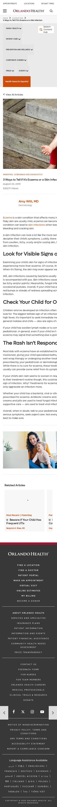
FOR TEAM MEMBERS (28, 680)
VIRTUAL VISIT (28, 585)
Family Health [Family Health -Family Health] (12, 28)
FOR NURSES (28, 674)
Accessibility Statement (28, 744)
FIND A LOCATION (28, 565)
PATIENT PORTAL (28, 575)
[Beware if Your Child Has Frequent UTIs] (25, 501)
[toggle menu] (5, 11)
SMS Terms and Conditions (28, 738)
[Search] (51, 11)
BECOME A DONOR (28, 601)
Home (5, 18)
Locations (29, 3)
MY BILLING (29, 596)
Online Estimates (28, 591)
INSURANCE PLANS (28, 623)
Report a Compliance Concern (28, 749)
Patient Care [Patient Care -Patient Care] (12, 39)
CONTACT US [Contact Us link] (29, 664)
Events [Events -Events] (22, 71)
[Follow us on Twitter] (23, 712)
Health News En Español (16, 81)
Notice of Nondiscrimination (28, 725)
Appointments (10, 3)
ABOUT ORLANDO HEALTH (29, 613)
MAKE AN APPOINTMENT (29, 580)
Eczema (7, 217)
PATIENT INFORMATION (28, 628)
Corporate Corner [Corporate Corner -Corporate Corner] (15, 60)
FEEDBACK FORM (28, 669)
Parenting (8, 175)
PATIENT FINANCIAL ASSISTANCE (28, 638)
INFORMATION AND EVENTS (28, 633)
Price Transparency (28, 652)
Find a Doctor (28, 570)
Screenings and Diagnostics (28, 175)
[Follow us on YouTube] (42, 711)
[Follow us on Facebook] (14, 711)
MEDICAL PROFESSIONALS (28, 690)
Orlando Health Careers (28, 685)
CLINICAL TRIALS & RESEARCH (28, 695)
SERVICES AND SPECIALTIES (28, 618)
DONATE (28, 700)
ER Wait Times (47, 3)
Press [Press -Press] (8, 71)
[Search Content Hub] (42, 29)
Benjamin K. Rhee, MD (15, 528)
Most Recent (13, 515)
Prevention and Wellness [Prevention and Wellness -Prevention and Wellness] (18, 50)
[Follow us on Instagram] (32, 711)
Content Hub (17, 18)
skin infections (36, 224)
